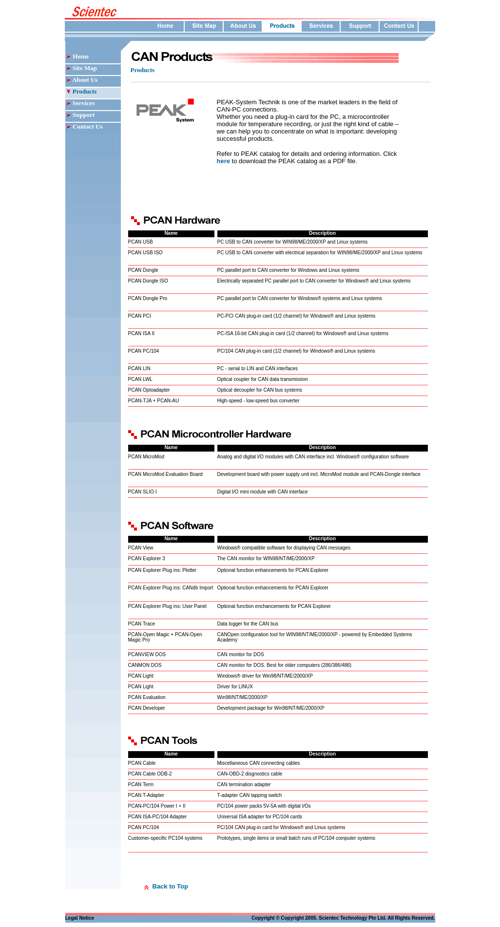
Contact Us (87, 126)
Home (81, 56)
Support (84, 114)
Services (84, 103)
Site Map (84, 68)
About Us (84, 79)
